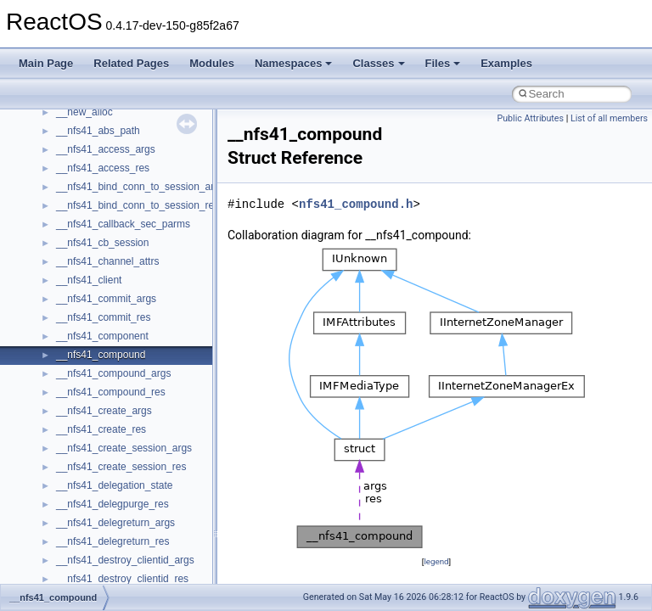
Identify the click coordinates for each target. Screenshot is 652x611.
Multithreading (61, 272)
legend (436, 561)
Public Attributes (530, 118)
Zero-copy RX (60, 235)
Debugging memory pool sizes (97, 198)
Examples (506, 63)
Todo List (49, 366)
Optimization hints (69, 291)
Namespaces (294, 63)
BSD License (58, 328)
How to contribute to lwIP (85, 142)
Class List (64, 459)
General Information (74, 347)
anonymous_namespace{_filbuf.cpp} (138, 571)
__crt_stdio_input (94, 478)
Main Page (46, 63)
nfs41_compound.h (356, 204)
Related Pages (131, 63)
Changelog (53, 123)
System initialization (73, 254)
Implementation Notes (78, 310)
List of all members (609, 118)
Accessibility (83, 534)
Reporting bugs (63, 216)
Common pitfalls (65, 179)
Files (443, 63)
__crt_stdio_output (98, 496)
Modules (211, 63)
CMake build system (75, 160)
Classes (378, 63)
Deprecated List (64, 384)
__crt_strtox (83, 515)
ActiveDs (76, 552)
